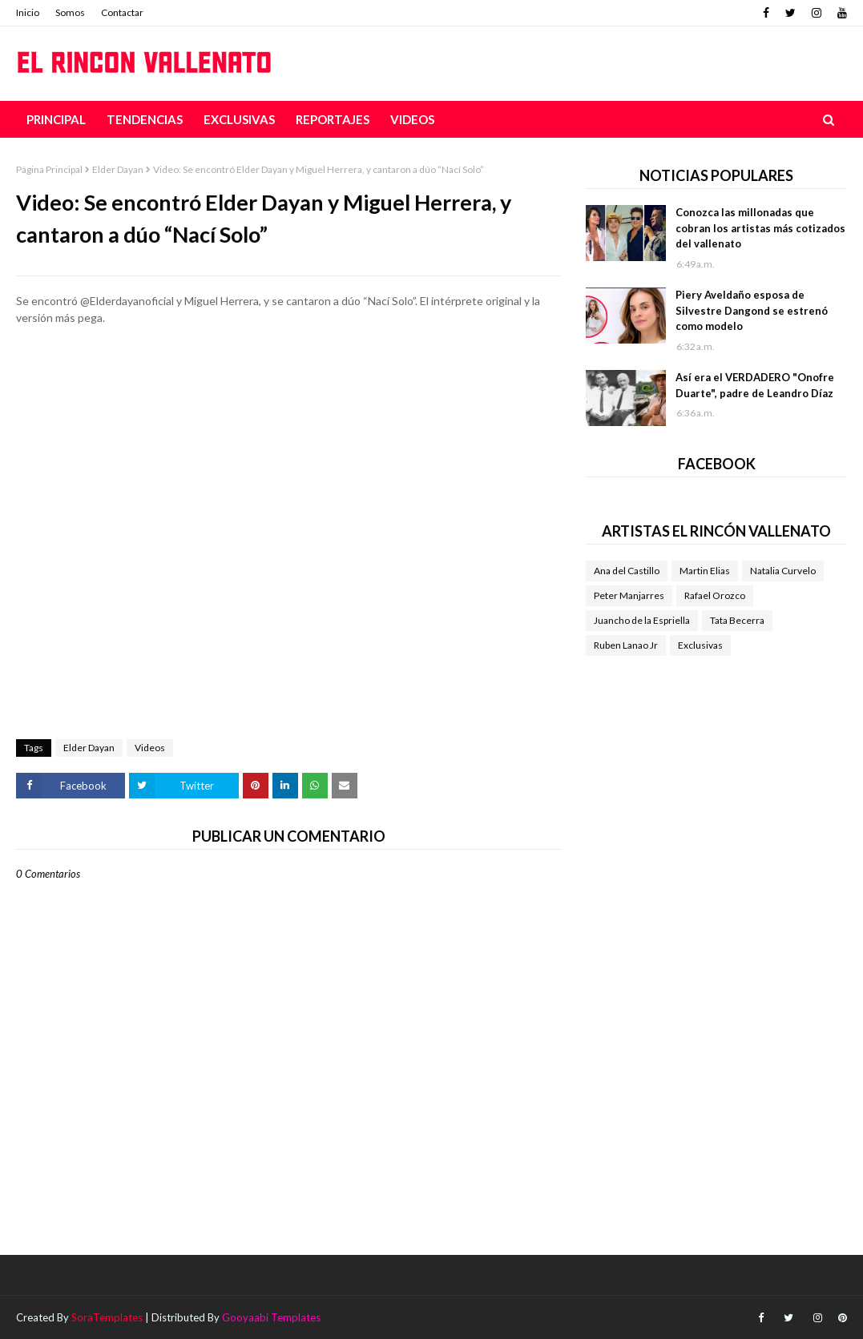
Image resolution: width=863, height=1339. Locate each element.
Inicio (27, 12)
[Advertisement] (289, 396)
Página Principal (49, 169)
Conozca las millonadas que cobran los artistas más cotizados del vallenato (760, 228)
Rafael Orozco (714, 595)
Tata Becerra (737, 620)
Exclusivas (700, 645)
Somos (70, 12)
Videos (150, 748)
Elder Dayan (117, 169)
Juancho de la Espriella (642, 620)
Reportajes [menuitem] (332, 119)
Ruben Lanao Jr (626, 645)
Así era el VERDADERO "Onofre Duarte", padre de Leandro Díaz (754, 385)
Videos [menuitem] (412, 119)
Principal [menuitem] (56, 119)
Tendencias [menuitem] (145, 119)
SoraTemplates (107, 1317)
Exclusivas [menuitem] (239, 119)
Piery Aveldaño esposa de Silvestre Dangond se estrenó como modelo (751, 310)
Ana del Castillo (626, 571)
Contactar (122, 12)
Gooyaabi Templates (271, 1317)
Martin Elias (705, 571)
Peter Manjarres (629, 595)
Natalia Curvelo (783, 571)
